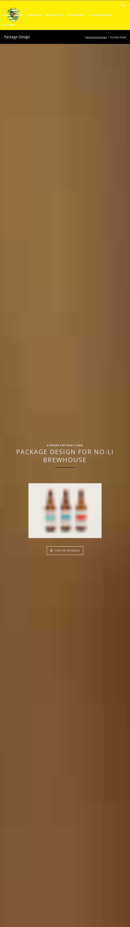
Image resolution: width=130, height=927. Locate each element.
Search (123, 5)
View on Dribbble (66, 550)
